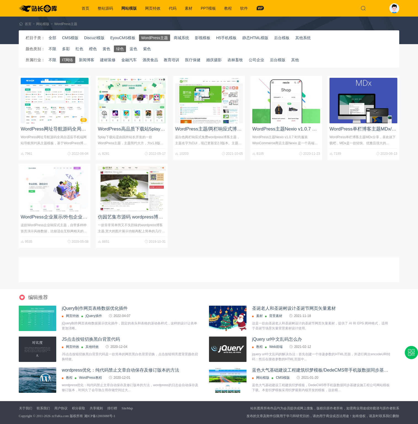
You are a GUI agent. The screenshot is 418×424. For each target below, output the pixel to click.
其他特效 (92, 347)
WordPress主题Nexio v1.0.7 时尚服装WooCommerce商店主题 (317, 129)
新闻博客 (86, 60)
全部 (52, 38)
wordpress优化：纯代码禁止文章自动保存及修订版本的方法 (120, 370)
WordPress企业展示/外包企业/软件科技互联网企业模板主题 (83, 217)
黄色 (106, 49)
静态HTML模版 (255, 38)
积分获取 (78, 408)
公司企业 (256, 60)
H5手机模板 (226, 38)
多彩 (66, 49)
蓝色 (133, 49)
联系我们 (43, 408)
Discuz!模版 (94, 38)
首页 (85, 8)
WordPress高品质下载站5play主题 (134, 129)
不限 (52, 49)
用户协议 (61, 408)
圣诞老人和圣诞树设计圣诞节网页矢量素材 (294, 308)
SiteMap (127, 408)
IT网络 (67, 60)
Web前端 (275, 347)
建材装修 (108, 60)
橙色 (93, 49)
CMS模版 (70, 38)
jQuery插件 (93, 316)
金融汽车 (129, 60)
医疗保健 (192, 60)
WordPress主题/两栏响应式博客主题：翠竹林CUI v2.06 (233, 129)
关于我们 (25, 408)
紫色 (147, 49)
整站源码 (105, 8)
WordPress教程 (90, 378)
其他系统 (303, 38)
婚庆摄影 (214, 60)
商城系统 (181, 38)
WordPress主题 (65, 24)
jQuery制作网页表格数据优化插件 (95, 308)
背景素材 (275, 316)
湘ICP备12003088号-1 (99, 416)
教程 (228, 8)
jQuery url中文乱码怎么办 (277, 339)
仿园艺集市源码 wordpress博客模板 (135, 217)
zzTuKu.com (60, 416)
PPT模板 (208, 8)
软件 (244, 8)
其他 (295, 60)
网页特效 (152, 8)
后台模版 (277, 60)
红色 (79, 49)
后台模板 (282, 38)
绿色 (120, 49)
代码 (172, 8)
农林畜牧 (235, 60)
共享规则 (96, 408)
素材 (188, 8)
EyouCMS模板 (122, 38)
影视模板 (202, 38)
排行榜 (112, 408)
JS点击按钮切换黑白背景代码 (91, 339)
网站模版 (129, 8)
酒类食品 (150, 60)
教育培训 (171, 60)
